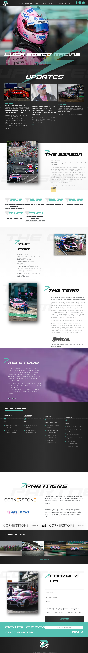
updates (20, 3)
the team (44, 3)
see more (44, 560)
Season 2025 (29, 3)
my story (52, 3)
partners (60, 3)
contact (67, 3)
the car (37, 3)
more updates (44, 135)
